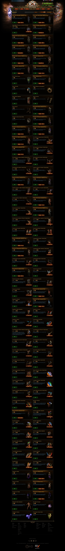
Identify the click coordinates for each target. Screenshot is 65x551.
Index (24, 524)
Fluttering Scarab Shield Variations (41, 137)
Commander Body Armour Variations (41, 248)
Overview (19, 525)
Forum (25, 523)
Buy (14, 22)
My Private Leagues (38, 528)
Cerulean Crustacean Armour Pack (40, 208)
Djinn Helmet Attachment (38, 86)
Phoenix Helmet (36, 451)
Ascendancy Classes (19, 529)
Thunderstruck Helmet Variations (40, 329)
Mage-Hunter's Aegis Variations (40, 370)
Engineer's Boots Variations (39, 360)
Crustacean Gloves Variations (18, 228)
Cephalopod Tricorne (37, 319)
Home (13, 523)
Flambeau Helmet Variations (39, 380)
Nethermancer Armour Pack (18, 147)
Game (19, 523)
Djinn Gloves (36, 96)
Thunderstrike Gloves (17, 451)
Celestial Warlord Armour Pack (40, 116)
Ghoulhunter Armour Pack (18, 45)
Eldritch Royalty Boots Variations (19, 197)
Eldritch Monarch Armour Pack (40, 177)
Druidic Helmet (36, 400)
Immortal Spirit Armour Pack (39, 299)
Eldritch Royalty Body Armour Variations (21, 187)
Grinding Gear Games (23, 543)
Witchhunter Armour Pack (39, 35)
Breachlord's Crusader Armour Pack (41, 45)
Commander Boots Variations (39, 258)
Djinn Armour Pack (37, 76)
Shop (13, 10)
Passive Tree (20, 526)
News (13, 524)
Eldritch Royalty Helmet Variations (40, 167)
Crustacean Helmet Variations (18, 208)
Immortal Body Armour (17, 309)
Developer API (47, 543)
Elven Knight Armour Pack (18, 268)
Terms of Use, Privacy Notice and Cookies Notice (33, 543)
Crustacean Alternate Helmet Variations (21, 218)
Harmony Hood (15, 471)
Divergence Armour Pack (38, 491)
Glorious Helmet (15, 420)
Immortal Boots (15, 319)
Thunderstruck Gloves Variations (19, 339)
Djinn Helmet (15, 86)
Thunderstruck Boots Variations (40, 339)
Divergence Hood (16, 491)
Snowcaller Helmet (37, 268)
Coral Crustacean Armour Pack (39, 197)
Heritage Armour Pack (38, 481)
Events (37, 523)
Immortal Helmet (16, 299)
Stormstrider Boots (37, 441)
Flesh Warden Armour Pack (18, 66)
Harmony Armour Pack (38, 471)
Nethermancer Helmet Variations (40, 147)
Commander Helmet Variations (39, 238)
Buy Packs (49, 524)
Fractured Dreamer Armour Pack (19, 15)
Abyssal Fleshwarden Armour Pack (40, 66)
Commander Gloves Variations (18, 258)
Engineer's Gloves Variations (18, 360)
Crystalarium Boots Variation (18, 370)
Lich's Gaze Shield (16, 76)
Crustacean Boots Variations (39, 228)
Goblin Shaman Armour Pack (39, 25)
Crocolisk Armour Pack (38, 56)
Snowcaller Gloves (37, 278)
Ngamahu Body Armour (17, 441)
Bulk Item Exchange (43, 526)
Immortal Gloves (36, 309)
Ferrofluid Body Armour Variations (20, 390)
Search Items (44, 524)
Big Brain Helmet (36, 501)
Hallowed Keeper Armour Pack (39, 106)
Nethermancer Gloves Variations (40, 157)
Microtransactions (50, 527)
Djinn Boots (14, 106)
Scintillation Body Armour (39, 431)
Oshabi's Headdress (37, 420)
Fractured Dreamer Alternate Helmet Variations (20, 25)
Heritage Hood (15, 481)
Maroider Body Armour (17, 501)
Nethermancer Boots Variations (19, 167)
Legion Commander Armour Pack (19, 238)
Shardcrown (15, 461)
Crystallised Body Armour (38, 410)
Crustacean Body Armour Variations (41, 218)
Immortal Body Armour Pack (39, 289)
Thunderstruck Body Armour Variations (21, 329)
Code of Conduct (25, 526)
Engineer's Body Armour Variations (19, 349)
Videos (19, 524)
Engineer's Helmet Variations (39, 349)
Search (36, 12)
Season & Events (37, 526)
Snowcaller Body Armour (17, 278)
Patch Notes (14, 527)
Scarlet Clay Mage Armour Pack (19, 137)
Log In (13, 526)
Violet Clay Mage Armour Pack (39, 126)
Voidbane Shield (15, 512)
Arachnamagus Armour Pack (18, 410)
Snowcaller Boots (16, 289)
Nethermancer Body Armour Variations (20, 157)
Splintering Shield (37, 461)
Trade (43, 523)
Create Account (14, 525)
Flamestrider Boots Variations (18, 400)
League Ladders (38, 524)
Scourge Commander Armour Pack (19, 248)
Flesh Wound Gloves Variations (40, 390)
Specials (49, 528)
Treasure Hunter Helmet (17, 380)
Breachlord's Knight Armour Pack (19, 56)
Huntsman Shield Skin (38, 512)
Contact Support (42, 543)
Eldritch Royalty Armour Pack (18, 177)
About (43, 527)
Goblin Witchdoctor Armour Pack (19, 35)
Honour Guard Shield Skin (18, 116)
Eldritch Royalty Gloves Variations (40, 187)
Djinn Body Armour (16, 96)
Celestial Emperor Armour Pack (19, 126)
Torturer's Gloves (16, 431)
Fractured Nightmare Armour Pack (40, 15)
